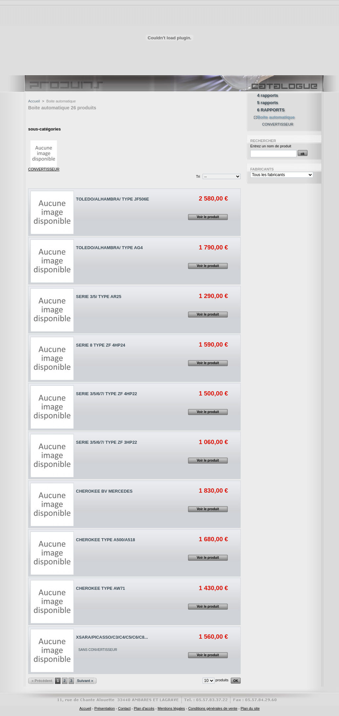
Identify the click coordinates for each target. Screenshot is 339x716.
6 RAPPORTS (271, 110)
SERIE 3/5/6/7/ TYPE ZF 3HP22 (106, 442)
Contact (124, 708)
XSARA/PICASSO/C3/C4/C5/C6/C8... (112, 637)
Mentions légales (171, 708)
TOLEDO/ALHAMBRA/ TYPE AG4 (109, 247)
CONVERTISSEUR (44, 169)
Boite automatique (276, 117)
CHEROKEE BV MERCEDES (104, 491)
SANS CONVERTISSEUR (97, 650)
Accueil (34, 101)
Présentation (104, 708)
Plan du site (250, 708)
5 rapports (267, 102)
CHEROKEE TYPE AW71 (100, 588)
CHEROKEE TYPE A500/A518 (105, 539)
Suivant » (85, 681)
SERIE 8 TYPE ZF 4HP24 (100, 345)
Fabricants (262, 169)
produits (222, 680)
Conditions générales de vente (212, 708)
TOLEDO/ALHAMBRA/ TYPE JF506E (112, 199)
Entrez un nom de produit (270, 146)
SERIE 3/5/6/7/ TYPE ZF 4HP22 (106, 393)
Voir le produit (208, 217)
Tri (198, 176)
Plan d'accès (144, 708)
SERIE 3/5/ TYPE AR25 (98, 296)
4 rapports (267, 95)
